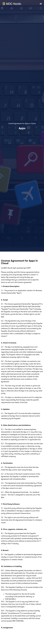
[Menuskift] (41, 4)
